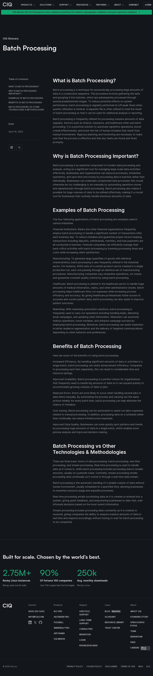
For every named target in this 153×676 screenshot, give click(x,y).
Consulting (86, 629)
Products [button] (28, 5)
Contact (134, 5)
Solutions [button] (47, 5)
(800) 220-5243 (36, 611)
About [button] (119, 5)
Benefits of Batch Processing (25, 102)
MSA (140, 666)
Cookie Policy (94, 666)
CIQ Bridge (59, 639)
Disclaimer (111, 666)
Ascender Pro (61, 617)
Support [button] (65, 5)
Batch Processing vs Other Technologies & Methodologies (26, 108)
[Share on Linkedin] (12, 147)
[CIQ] (7, 4)
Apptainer (59, 633)
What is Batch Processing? (24, 86)
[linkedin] (30, 623)
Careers (140, 648)
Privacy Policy (75, 666)
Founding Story (139, 617)
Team (133, 631)
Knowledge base (88, 645)
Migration (85, 634)
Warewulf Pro (61, 628)
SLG (148, 666)
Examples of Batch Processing (26, 98)
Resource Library (114, 622)
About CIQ (135, 611)
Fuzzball (59, 622)
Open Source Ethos (137, 624)
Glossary (110, 617)
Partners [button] (103, 5)
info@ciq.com (36, 617)
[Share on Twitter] (19, 147)
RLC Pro (58, 611)
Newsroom (136, 636)
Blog (113, 611)
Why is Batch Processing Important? (23, 92)
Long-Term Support (85, 622)
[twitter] (35, 623)
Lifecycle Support (84, 613)
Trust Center (112, 628)
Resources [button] (84, 5)
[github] (40, 623)
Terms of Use (128, 666)
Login (148, 5)
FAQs (132, 642)
